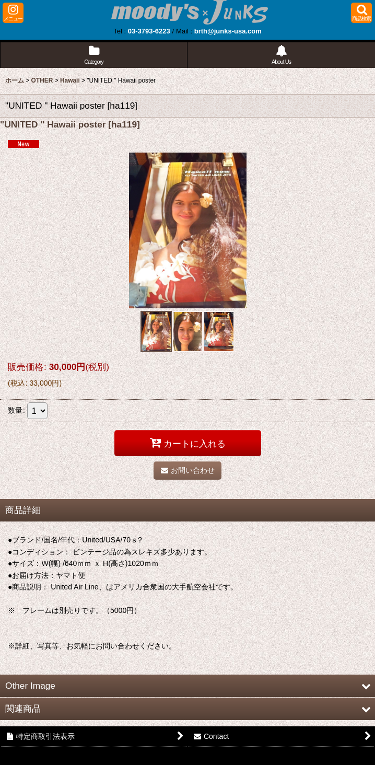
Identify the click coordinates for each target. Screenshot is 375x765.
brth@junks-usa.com (228, 31)
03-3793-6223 (149, 31)
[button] (13, 13)
